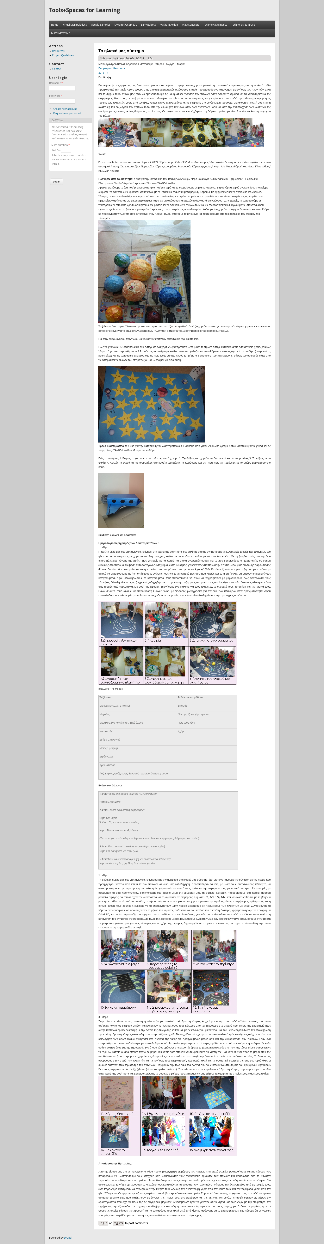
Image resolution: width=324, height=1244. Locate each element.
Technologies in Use (243, 24)
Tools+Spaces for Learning (84, 10)
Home (54, 24)
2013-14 (103, 72)
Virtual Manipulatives (74, 24)
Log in (103, 1223)
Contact (56, 68)
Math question (60, 145)
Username (56, 83)
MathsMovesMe (60, 33)
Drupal (68, 1237)
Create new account (65, 108)
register (118, 1223)
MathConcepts (190, 24)
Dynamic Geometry (125, 24)
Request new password (67, 113)
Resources (58, 50)
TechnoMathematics (215, 24)
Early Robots (148, 24)
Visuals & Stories (100, 24)
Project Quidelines (63, 55)
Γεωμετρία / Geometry (111, 68)
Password (56, 95)
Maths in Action (169, 24)
